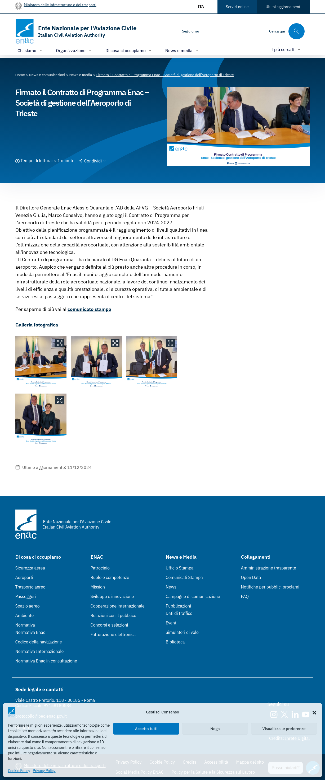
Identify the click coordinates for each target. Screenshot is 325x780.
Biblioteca (175, 641)
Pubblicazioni (178, 606)
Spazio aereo (27, 606)
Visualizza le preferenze (284, 728)
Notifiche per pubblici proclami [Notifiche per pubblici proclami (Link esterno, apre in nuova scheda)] (270, 587)
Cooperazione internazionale (118, 606)
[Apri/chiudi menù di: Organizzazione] (74, 50)
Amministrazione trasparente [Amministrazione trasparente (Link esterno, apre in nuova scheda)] (268, 568)
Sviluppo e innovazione (112, 596)
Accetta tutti (146, 728)
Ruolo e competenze (110, 577)
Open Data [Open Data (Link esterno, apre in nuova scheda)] (251, 577)
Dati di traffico (179, 613)
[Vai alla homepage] (75, 31)
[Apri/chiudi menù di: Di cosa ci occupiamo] (129, 50)
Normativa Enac (30, 632)
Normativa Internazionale (39, 651)
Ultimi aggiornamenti (283, 6)
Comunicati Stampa (184, 577)
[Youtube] (239, 31)
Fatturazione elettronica (113, 634)
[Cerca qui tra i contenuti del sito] (287, 31)
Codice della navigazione (38, 641)
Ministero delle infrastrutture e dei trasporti (60, 4)
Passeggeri (25, 596)
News (171, 587)
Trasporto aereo (30, 587)
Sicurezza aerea (30, 568)
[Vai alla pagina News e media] (80, 74)
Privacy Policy (44, 770)
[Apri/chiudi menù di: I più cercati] (286, 49)
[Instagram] (207, 31)
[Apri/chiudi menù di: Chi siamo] (30, 50)
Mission (98, 587)
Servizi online (237, 6)
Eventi (172, 622)
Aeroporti (24, 577)
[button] (314, 712)
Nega (215, 728)
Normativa (25, 625)
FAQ (245, 596)
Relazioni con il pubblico (113, 615)
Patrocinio (100, 568)
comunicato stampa (89, 309)
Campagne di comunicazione (193, 596)
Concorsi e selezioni (109, 625)
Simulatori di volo (182, 632)
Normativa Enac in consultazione (46, 661)
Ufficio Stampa (180, 568)
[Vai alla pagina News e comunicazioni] (47, 74)
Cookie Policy (19, 770)
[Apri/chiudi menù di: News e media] (182, 50)
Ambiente (24, 615)
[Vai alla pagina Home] (20, 74)
